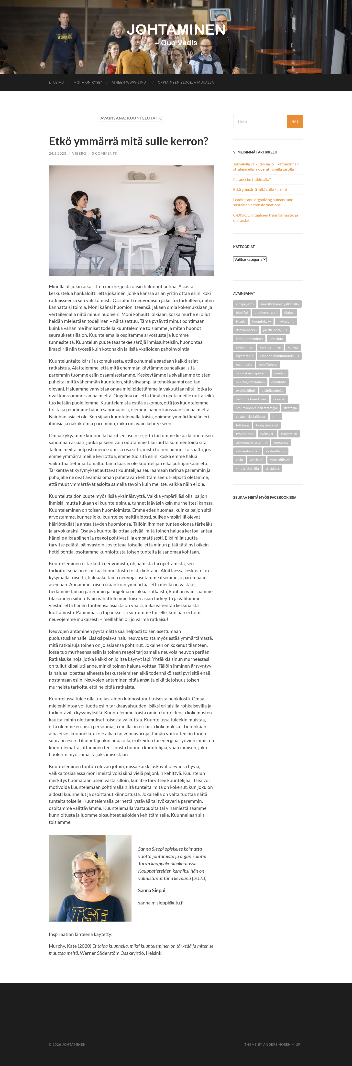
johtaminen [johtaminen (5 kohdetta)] (244, 347)
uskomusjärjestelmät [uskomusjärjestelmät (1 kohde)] (251, 442)
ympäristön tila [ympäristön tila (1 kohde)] (247, 468)
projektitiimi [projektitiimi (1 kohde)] (245, 390)
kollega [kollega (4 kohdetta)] (293, 347)
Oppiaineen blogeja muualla (186, 82)
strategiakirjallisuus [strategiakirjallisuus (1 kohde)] (251, 416)
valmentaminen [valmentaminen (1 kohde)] (247, 451)
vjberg (79, 153)
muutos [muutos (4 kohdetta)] (280, 373)
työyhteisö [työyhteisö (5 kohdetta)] (289, 434)
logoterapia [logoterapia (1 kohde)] (244, 356)
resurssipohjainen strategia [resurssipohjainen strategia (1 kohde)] (256, 408)
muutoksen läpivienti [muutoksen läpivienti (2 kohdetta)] (252, 373)
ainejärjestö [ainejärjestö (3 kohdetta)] (245, 304)
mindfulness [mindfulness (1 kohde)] (268, 364)
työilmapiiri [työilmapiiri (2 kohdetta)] (245, 434)
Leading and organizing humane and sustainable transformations (263, 202)
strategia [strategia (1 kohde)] (290, 408)
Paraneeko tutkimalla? (252, 179)
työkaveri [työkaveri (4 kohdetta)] (267, 434)
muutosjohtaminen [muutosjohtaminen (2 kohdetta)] (250, 382)
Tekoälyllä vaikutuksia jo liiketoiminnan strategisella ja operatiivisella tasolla (266, 166)
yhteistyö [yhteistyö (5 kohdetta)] (257, 459)
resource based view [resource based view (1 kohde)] (251, 399)
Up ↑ (299, 1044)
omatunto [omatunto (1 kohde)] (278, 382)
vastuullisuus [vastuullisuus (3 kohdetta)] (276, 451)
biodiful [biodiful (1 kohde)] (242, 312)
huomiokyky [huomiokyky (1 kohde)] (261, 321)
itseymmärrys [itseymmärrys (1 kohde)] (246, 330)
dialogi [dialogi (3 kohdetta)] (289, 312)
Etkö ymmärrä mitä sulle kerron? (128, 141)
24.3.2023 (57, 153)
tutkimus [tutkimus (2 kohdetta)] (242, 425)
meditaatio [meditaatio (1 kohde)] (244, 364)
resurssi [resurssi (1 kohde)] (279, 399)
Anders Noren (277, 1044)
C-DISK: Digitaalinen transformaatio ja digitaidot (265, 217)
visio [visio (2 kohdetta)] (239, 459)
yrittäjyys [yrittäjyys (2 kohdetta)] (272, 468)
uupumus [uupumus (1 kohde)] (281, 442)
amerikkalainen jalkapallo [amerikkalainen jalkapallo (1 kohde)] (279, 304)
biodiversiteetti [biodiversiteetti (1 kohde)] (266, 312)
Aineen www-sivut (130, 82)
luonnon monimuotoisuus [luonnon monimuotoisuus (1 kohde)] (279, 356)
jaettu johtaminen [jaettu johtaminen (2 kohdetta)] (249, 339)
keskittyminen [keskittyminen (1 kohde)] (270, 347)
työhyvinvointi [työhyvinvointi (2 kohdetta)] (267, 425)
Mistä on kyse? (88, 82)
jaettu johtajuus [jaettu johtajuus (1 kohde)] (275, 330)
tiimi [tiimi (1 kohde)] (275, 416)
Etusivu (56, 82)
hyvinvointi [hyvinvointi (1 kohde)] (286, 321)
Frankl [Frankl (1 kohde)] (241, 321)
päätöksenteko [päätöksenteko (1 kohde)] (273, 390)
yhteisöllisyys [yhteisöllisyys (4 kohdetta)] (280, 459)
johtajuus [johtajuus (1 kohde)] (276, 339)
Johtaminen (74, 1044)
